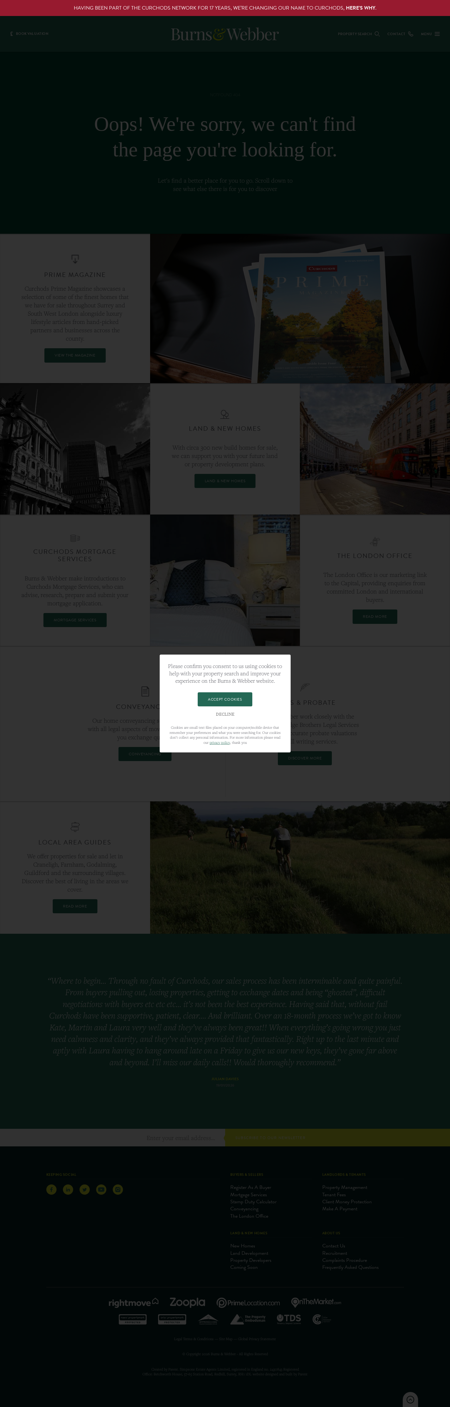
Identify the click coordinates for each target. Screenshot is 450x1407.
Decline (225, 714)
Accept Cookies (225, 699)
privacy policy (220, 742)
